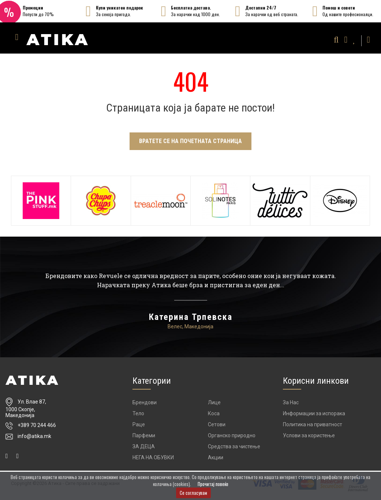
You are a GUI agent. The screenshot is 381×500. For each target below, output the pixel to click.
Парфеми (143, 437)
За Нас (291, 404)
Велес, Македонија (190, 328)
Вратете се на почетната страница (190, 141)
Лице (214, 404)
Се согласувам (193, 492)
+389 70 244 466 (37, 427)
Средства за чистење (234, 448)
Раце (138, 426)
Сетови (216, 426)
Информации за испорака (314, 415)
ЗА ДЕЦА (143, 448)
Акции (215, 459)
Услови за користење (309, 437)
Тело (138, 415)
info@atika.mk (34, 438)
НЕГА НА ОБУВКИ (153, 459)
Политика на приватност (312, 426)
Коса (214, 415)
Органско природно (231, 437)
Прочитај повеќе (213, 484)
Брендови (144, 404)
